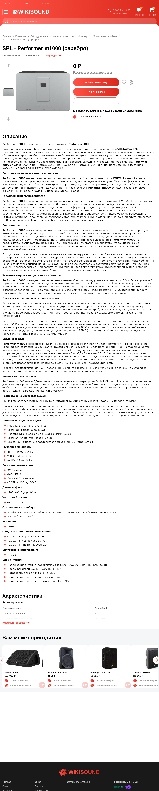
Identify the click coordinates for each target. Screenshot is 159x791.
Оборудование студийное (44, 36)
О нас (25, 4)
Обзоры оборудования (78, 788)
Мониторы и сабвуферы (76, 36)
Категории (20, 36)
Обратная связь (120, 15)
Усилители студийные (105, 36)
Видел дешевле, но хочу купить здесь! (93, 72)
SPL (7, 48)
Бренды (45, 4)
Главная (6, 4)
